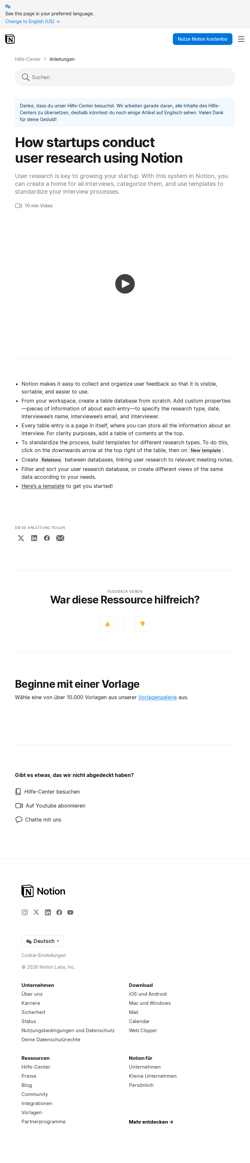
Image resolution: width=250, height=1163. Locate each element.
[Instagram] (25, 912)
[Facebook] (47, 538)
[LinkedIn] (34, 538)
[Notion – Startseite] (10, 39)
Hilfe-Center (28, 59)
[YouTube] (70, 912)
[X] (21, 538)
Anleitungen (62, 59)
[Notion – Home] (125, 891)
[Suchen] (129, 77)
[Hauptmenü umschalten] (241, 39)
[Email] (60, 538)
